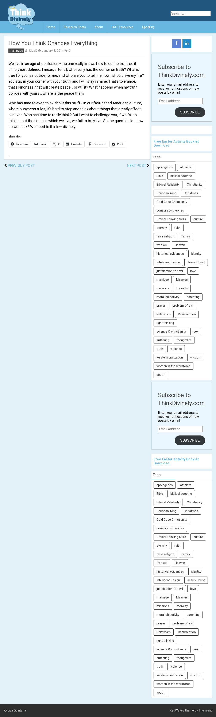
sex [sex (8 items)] (195, 331)
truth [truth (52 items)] (160, 349)
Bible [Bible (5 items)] (160, 176)
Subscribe (190, 112)
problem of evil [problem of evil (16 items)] (183, 305)
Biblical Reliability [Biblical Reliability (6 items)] (168, 184)
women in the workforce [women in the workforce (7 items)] (173, 366)
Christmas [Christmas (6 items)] (191, 193)
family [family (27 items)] (186, 236)
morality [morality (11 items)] (182, 288)
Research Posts (75, 27)
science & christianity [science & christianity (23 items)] (171, 331)
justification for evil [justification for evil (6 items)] (170, 271)
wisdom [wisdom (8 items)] (195, 357)
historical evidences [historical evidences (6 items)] (170, 254)
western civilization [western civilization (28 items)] (170, 357)
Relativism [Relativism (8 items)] (164, 314)
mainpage (16, 51)
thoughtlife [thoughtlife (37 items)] (184, 340)
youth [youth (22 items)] (160, 375)
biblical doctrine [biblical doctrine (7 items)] (181, 176)
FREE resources (123, 27)
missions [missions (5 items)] (163, 288)
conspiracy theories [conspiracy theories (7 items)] (170, 210)
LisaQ (33, 51)
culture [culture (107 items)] (198, 219)
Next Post (136, 165)
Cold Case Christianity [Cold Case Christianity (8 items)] (172, 202)
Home (51, 27)
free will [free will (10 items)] (162, 245)
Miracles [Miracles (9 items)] (182, 280)
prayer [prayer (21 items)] (161, 305)
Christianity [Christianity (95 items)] (194, 184)
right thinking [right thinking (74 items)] (165, 323)
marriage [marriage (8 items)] (163, 280)
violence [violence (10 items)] (176, 349)
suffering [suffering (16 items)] (163, 340)
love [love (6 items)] (193, 271)
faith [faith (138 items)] (177, 228)
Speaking (148, 27)
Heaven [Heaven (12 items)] (180, 245)
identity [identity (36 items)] (196, 254)
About (98, 27)
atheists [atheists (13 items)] (185, 167)
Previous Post (21, 165)
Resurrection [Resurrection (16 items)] (187, 314)
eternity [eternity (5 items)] (162, 228)
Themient (205, 710)
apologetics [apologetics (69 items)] (165, 167)
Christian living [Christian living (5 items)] (166, 193)
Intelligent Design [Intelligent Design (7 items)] (168, 262)
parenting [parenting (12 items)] (193, 297)
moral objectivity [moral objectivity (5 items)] (168, 297)
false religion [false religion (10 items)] (165, 236)
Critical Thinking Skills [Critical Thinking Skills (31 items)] (171, 219)
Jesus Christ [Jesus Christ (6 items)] (196, 262)
